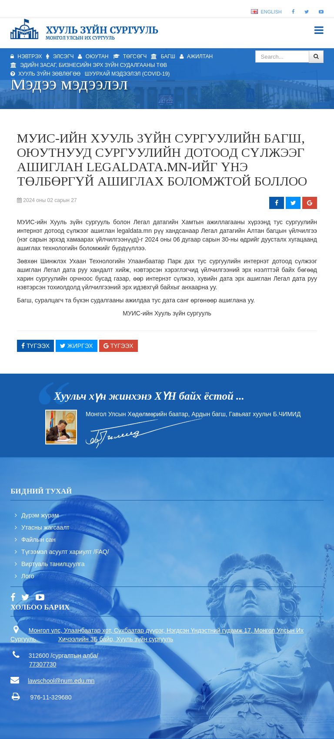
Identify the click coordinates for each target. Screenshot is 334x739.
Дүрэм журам (40, 515)
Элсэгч (59, 56)
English (266, 11)
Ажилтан (196, 56)
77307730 (42, 664)
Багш (163, 56)
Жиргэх (76, 345)
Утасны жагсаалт (45, 527)
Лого (27, 576)
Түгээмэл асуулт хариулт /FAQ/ (65, 551)
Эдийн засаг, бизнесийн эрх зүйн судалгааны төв (88, 65)
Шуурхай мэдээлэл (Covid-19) (127, 74)
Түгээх (35, 345)
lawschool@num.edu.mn (61, 680)
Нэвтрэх (26, 56)
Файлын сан (38, 539)
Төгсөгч (130, 56)
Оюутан (93, 56)
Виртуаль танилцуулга (52, 563)
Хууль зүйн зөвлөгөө (45, 74)
